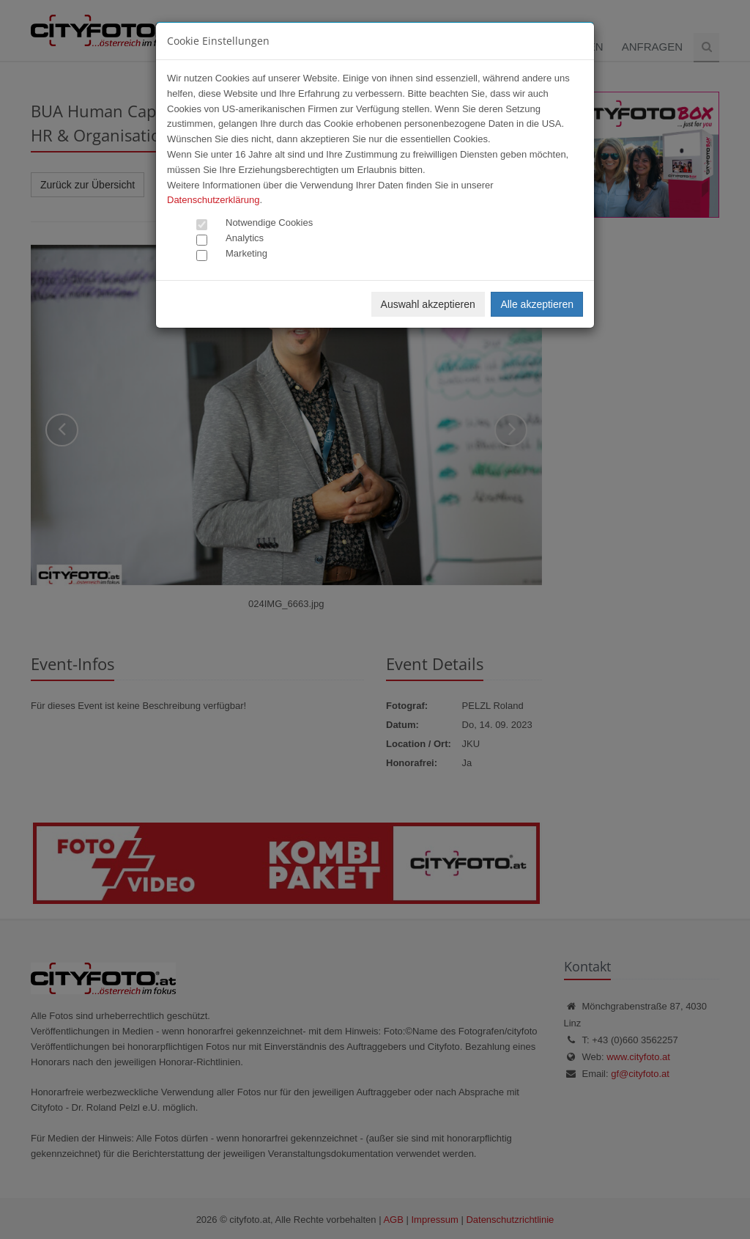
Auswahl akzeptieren (428, 304)
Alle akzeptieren (536, 304)
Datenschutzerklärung (213, 199)
